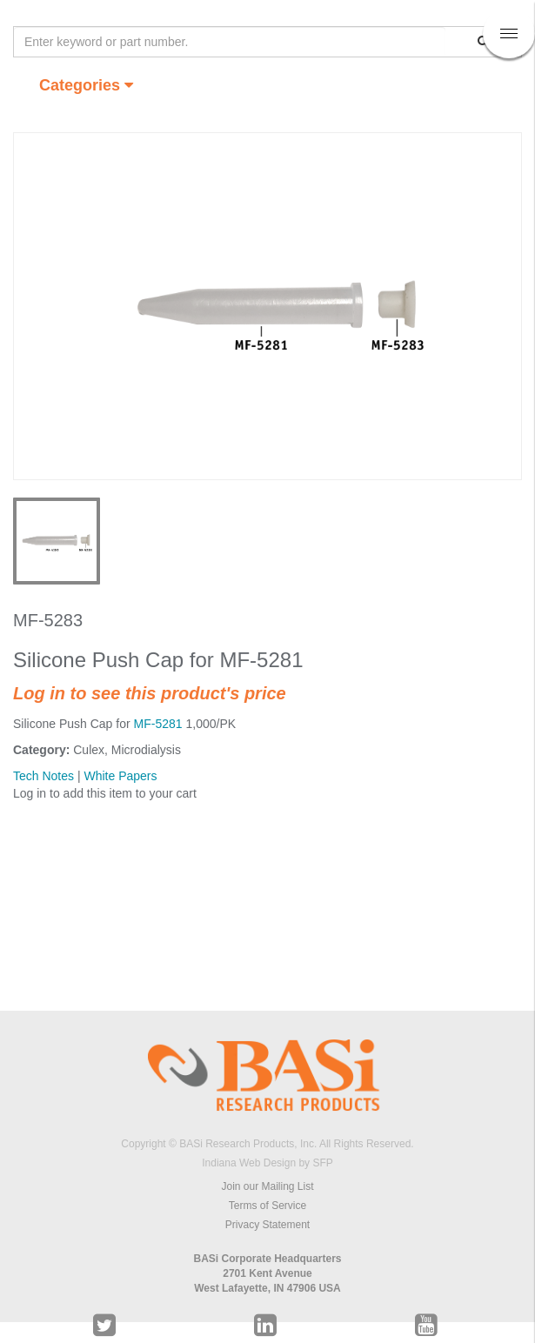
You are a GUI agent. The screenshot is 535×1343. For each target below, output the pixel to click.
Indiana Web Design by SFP (267, 1163)
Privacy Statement (267, 1225)
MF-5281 (158, 724)
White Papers (120, 776)
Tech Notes (43, 776)
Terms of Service (267, 1205)
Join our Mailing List (267, 1186)
